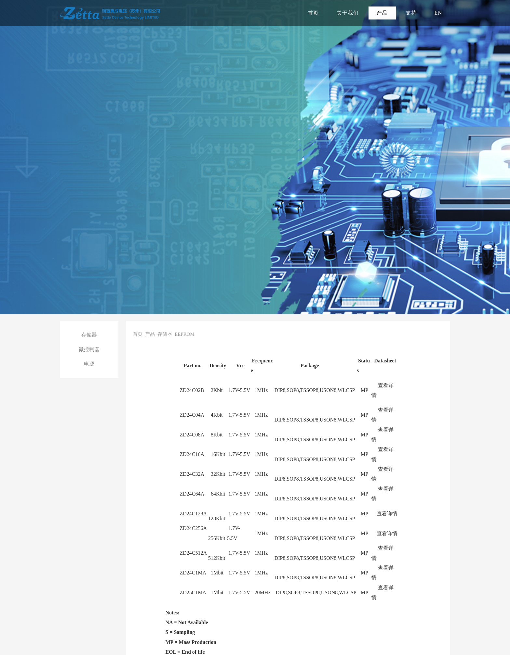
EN (438, 13)
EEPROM (185, 334)
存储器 (89, 334)
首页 (313, 13)
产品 (382, 13)
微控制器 (89, 349)
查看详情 (387, 513)
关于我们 (348, 13)
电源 (89, 364)
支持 (411, 13)
